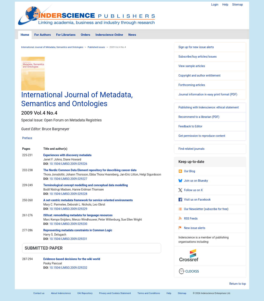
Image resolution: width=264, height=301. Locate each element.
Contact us (38, 293)
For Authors (42, 35)
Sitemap (237, 4)
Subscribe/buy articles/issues (197, 56)
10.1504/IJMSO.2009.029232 (68, 267)
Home (25, 35)
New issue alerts (192, 228)
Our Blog (186, 171)
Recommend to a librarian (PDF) (198, 117)
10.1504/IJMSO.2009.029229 (68, 208)
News (132, 35)
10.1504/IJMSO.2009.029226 (68, 163)
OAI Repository (85, 293)
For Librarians (65, 35)
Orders (85, 35)
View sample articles (191, 66)
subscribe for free (216, 209)
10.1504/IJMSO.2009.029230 (68, 223)
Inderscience (109, 35)
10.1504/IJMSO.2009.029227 (68, 178)
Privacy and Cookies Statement (115, 293)
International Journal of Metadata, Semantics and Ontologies (52, 47)
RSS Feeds (188, 218)
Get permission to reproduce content (201, 135)
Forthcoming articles (191, 85)
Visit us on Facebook (194, 199)
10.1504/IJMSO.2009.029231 (68, 239)
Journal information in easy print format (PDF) (207, 94)
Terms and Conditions (149, 293)
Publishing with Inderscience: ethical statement (208, 107)
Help (225, 4)
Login (214, 4)
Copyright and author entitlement (199, 75)
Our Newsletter (191, 209)
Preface (27, 138)
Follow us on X (190, 190)
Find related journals (191, 148)
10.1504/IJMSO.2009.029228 (68, 193)
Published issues (96, 47)
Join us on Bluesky (193, 180)
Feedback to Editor (190, 126)
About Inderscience (61, 293)
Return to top (237, 283)
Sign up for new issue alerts (196, 47)
